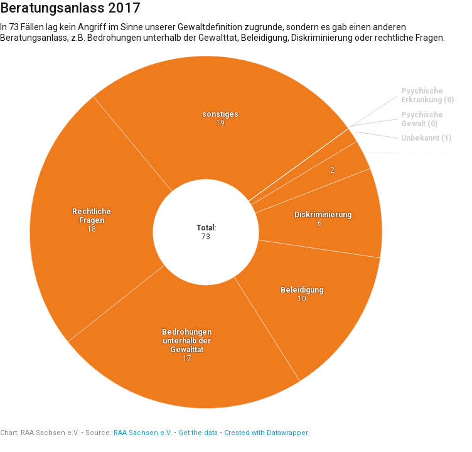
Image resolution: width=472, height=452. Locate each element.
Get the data (198, 433)
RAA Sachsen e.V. (143, 433)
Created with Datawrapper (266, 433)
